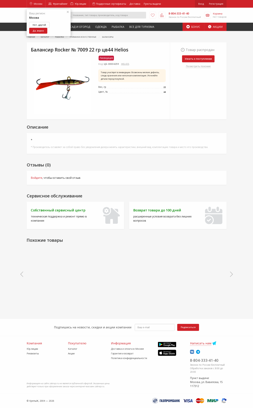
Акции (215, 27)
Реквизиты (33, 353)
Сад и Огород (80, 27)
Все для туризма (141, 27)
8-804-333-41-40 (204, 360)
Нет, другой (39, 24)
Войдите (36, 178)
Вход (201, 3)
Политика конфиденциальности (129, 358)
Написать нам (200, 343)
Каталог (72, 348)
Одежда (101, 27)
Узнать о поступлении (198, 58)
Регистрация (216, 3)
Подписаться (188, 327)
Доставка (134, 3)
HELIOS (125, 63)
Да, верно (38, 30)
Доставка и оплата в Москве (127, 348)
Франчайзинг (58, 3)
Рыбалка (118, 27)
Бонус (193, 27)
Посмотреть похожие (198, 66)
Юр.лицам (78, 3)
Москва (36, 3)
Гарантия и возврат (122, 353)
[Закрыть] (67, 12)
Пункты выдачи (152, 3)
